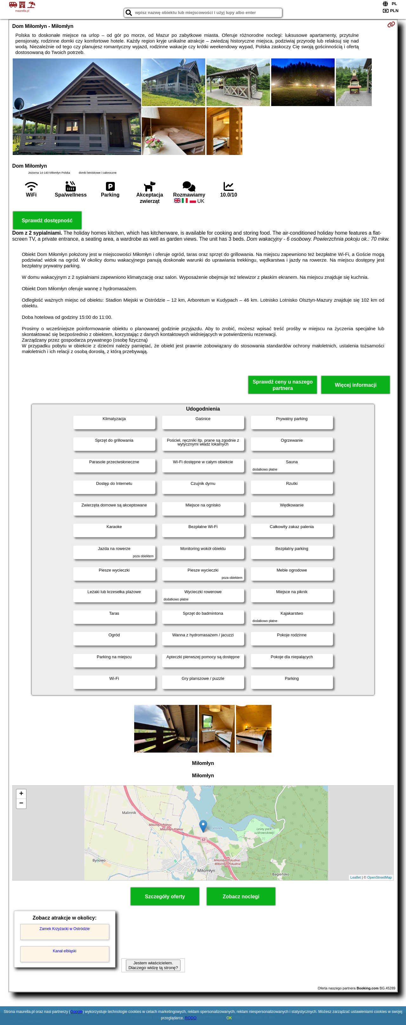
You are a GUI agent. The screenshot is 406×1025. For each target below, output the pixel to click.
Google (76, 1011)
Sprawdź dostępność (47, 220)
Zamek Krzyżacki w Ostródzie (65, 929)
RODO (190, 1018)
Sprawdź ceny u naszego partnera (283, 385)
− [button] (21, 803)
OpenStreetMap (379, 877)
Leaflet (355, 877)
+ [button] (21, 794)
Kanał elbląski (64, 951)
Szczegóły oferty (165, 896)
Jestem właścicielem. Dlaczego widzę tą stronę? (153, 965)
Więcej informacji (356, 385)
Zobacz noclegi (241, 896)
